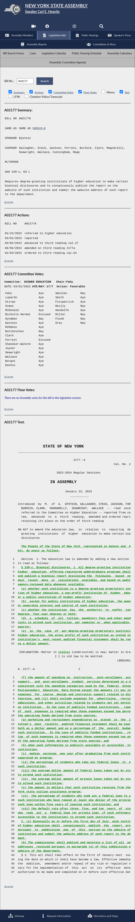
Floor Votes (93, 105)
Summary (19, 105)
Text (15, 109)
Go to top (8, 214)
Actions (39, 105)
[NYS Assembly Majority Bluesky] (88, 28)
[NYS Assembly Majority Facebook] (46, 28)
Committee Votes (65, 105)
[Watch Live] (33, 28)
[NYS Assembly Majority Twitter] (60, 28)
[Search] (102, 28)
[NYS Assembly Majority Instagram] (74, 28)
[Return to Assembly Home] (67, 10)
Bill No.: (9, 91)
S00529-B (39, 141)
